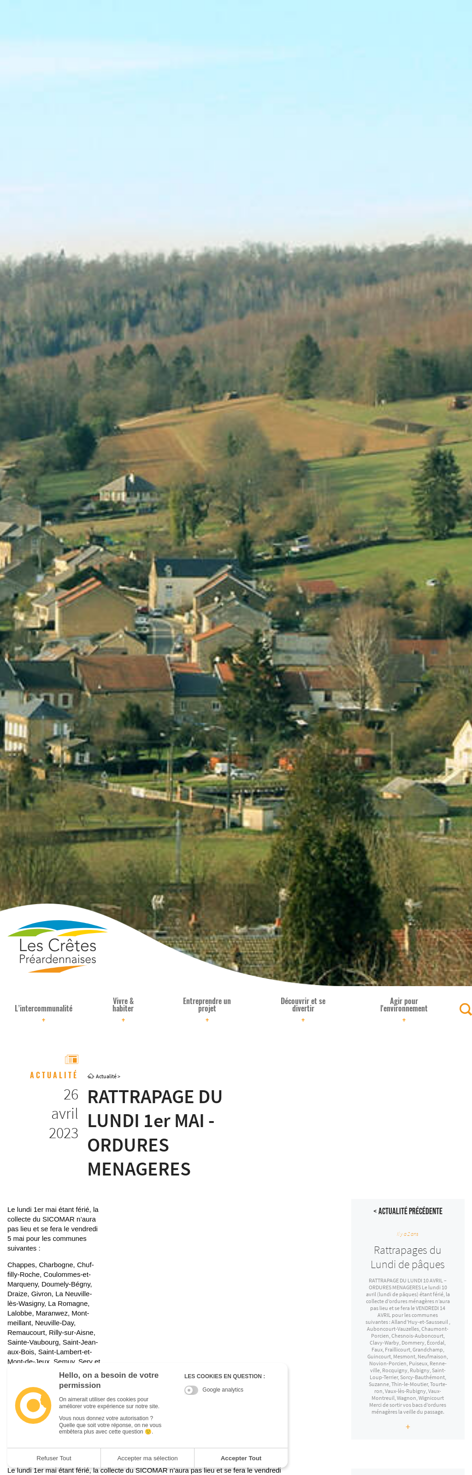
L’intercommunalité (43, 1014)
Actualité (106, 1076)
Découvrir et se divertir (303, 1010)
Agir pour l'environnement (404, 1010)
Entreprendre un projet (207, 1010)
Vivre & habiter (123, 1010)
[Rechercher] (466, 1009)
